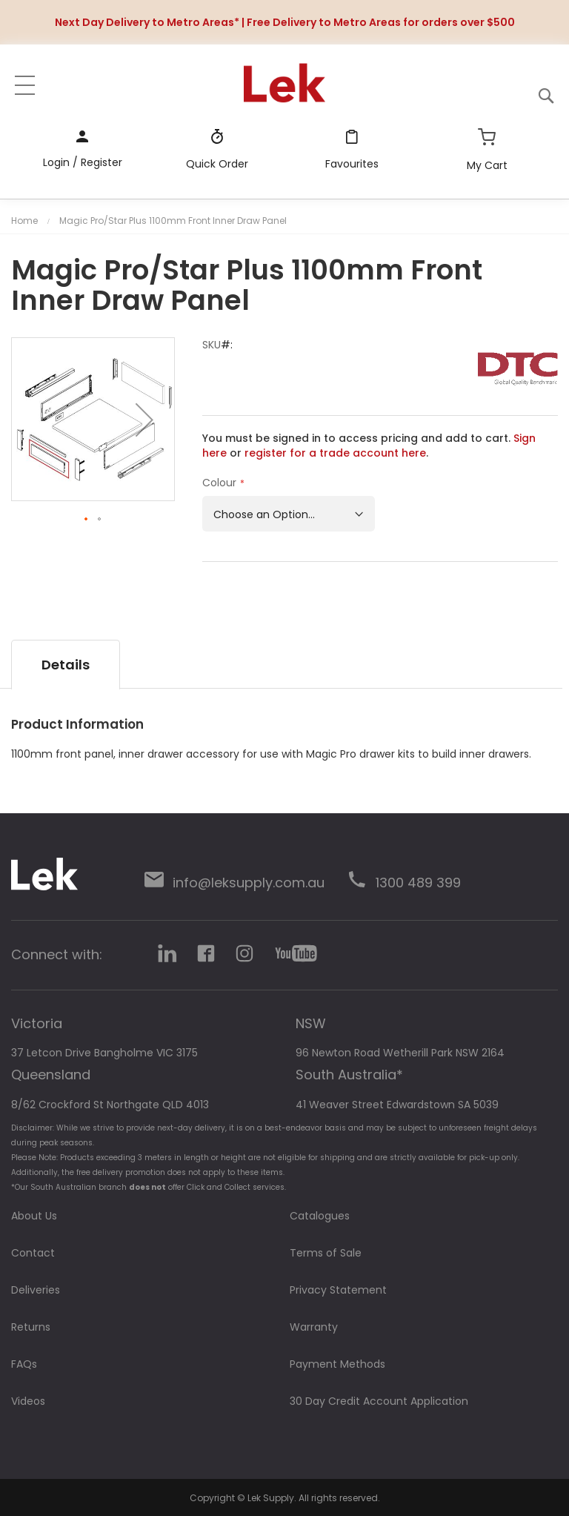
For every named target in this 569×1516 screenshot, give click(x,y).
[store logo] (284, 82)
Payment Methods (337, 1364)
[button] (144, 419)
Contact (33, 1252)
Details (65, 664)
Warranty (314, 1327)
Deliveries (35, 1289)
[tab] (65, 664)
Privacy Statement (338, 1289)
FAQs (24, 1364)
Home (24, 220)
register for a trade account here (335, 453)
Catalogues (320, 1215)
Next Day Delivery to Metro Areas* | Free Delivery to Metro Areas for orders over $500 (285, 22)
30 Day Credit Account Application (379, 1401)
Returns (30, 1327)
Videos (28, 1401)
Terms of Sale (326, 1252)
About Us (34, 1215)
